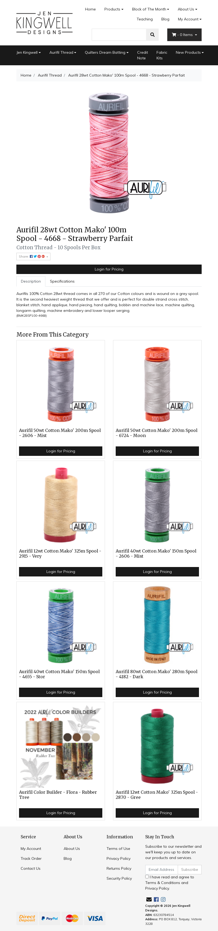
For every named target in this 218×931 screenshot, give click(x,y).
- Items (183, 34)
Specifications (62, 281)
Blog (165, 19)
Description (31, 281)
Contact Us (31, 868)
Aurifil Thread (61, 52)
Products (112, 9)
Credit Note (142, 55)
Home (90, 9)
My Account (31, 848)
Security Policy (119, 878)
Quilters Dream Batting (105, 52)
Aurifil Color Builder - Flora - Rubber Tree (58, 795)
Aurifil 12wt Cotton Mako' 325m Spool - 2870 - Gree (157, 795)
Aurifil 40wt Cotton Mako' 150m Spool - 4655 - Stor (59, 674)
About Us (186, 9)
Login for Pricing (109, 269)
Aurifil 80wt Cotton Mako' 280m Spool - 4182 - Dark (156, 674)
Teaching (145, 19)
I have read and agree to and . (169, 883)
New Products (188, 52)
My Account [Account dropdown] (188, 19)
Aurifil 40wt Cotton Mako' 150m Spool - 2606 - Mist (156, 554)
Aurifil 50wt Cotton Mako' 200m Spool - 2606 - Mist (60, 433)
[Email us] (149, 899)
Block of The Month (149, 9)
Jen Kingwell (27, 52)
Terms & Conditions (162, 882)
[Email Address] (161, 869)
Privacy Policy (118, 858)
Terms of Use (118, 848)
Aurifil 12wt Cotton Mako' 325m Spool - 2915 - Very (60, 554)
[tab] (30, 281)
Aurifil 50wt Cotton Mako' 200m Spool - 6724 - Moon (156, 433)
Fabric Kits (162, 55)
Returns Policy (119, 868)
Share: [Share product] (32, 256)
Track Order (31, 858)
